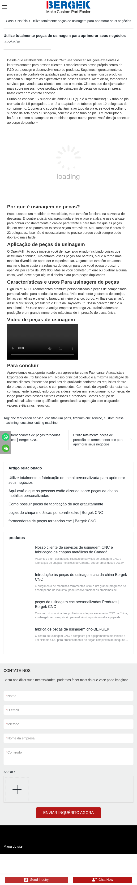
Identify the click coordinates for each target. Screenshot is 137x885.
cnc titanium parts (58, 418)
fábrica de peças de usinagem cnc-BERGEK (72, 629)
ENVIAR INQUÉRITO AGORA (68, 813)
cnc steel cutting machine (39, 423)
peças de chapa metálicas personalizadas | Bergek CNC (56, 513)
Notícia (22, 21)
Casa (10, 21)
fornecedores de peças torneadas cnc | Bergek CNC (35, 437)
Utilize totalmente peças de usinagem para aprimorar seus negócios (81, 21)
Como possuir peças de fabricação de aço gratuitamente (56, 504)
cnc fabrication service (27, 418)
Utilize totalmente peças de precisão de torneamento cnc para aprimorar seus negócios (98, 439)
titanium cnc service (87, 418)
